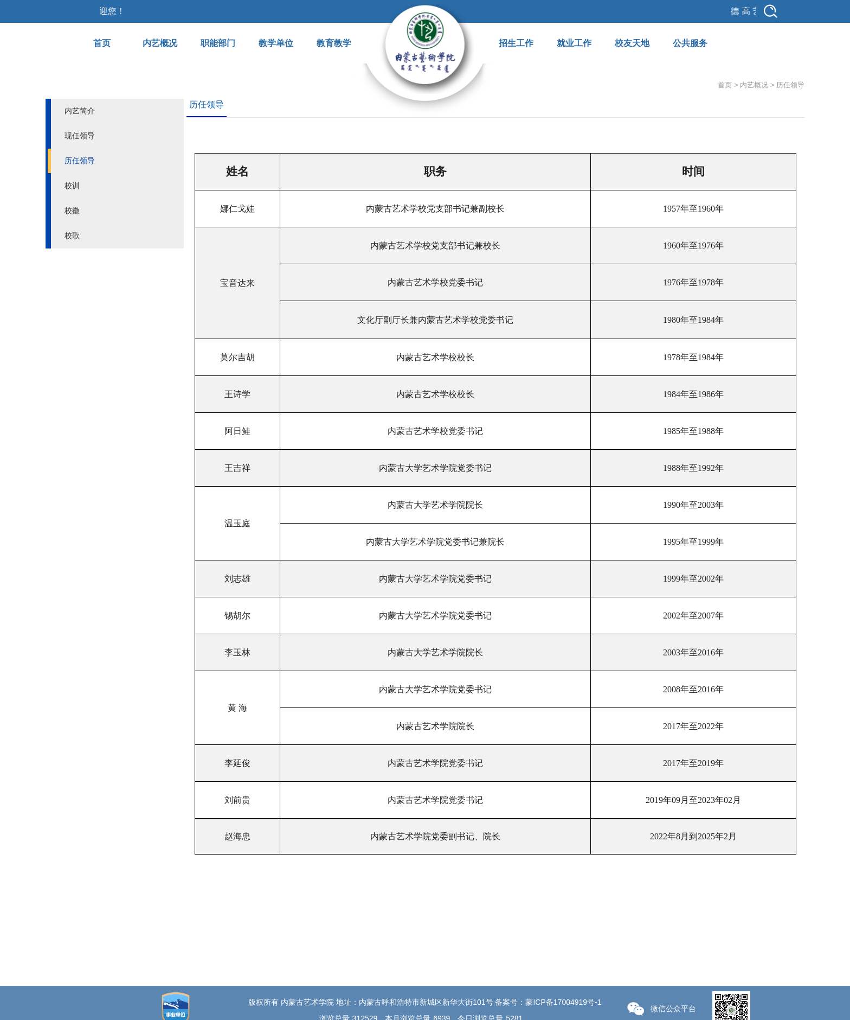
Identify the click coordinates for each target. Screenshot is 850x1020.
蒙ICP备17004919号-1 (563, 1002)
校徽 (72, 210)
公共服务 (690, 43)
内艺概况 (160, 43)
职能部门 (218, 43)
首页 (102, 43)
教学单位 (276, 43)
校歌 (72, 235)
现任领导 (80, 135)
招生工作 (516, 43)
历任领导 (80, 160)
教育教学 (334, 43)
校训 (72, 185)
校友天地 (632, 43)
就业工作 (574, 43)
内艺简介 (80, 110)
